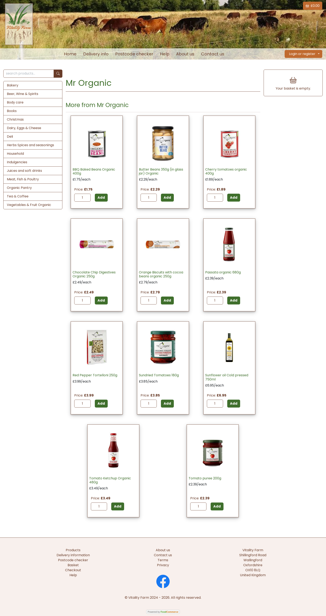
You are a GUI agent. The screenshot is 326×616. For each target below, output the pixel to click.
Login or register (302, 53)
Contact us (212, 54)
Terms (163, 560)
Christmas (15, 119)
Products (73, 550)
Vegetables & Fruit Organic (29, 204)
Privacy (163, 565)
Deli (10, 136)
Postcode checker (134, 54)
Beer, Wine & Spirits (22, 93)
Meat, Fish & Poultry (23, 179)
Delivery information (73, 555)
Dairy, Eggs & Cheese (24, 128)
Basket (73, 565)
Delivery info (96, 54)
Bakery (12, 85)
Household (15, 153)
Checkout (73, 570)
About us (185, 54)
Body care (15, 102)
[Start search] (58, 74)
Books (12, 110)
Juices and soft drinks (24, 170)
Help (164, 54)
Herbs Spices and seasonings (30, 145)
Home (70, 54)
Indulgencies (17, 162)
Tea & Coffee (17, 196)
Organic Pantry (19, 187)
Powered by (163, 612)
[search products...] (28, 74)
